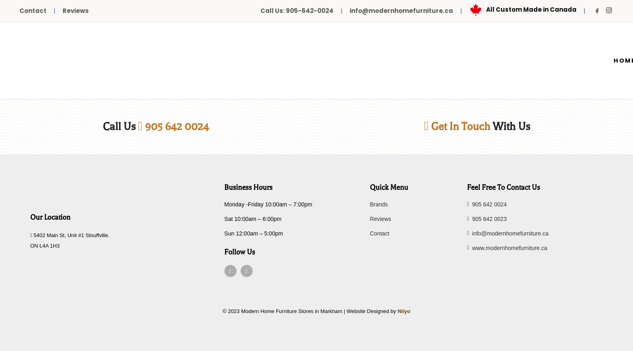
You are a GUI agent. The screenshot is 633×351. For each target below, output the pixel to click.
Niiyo (404, 311)
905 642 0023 (487, 219)
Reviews (76, 10)
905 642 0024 (173, 126)
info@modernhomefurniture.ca (401, 10)
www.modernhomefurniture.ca (507, 248)
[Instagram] (609, 10)
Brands (379, 204)
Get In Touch (457, 126)
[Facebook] (597, 11)
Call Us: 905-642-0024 (296, 10)
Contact (32, 10)
